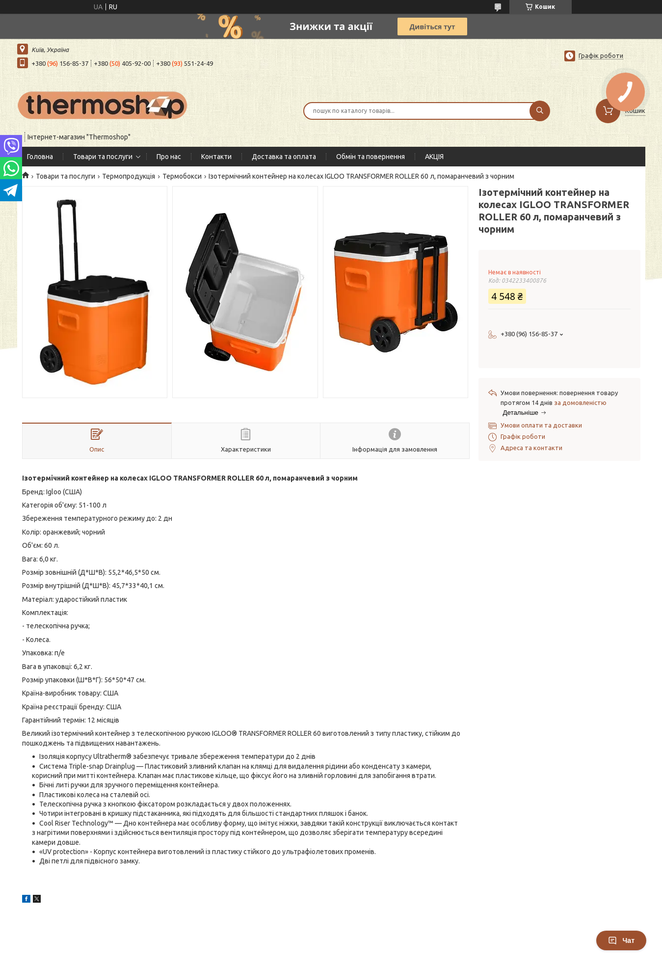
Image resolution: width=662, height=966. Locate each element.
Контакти (216, 156)
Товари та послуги (102, 156)
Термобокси (182, 176)
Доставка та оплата (284, 156)
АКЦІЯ (434, 156)
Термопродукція (128, 176)
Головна (40, 156)
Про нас (169, 156)
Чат (621, 940)
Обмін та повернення (370, 156)
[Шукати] (540, 111)
